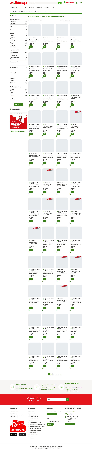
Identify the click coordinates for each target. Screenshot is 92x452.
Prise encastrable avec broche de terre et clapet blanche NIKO (34, 273)
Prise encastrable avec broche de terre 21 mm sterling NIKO (62, 215)
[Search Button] (60, 3)
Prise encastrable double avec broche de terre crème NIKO (48, 302)
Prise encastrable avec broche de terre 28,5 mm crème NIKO (34, 331)
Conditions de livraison (34, 416)
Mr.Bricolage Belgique (70, 411)
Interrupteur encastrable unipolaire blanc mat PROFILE (34, 70)
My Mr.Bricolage (14, 416)
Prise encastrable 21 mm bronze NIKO (33, 98)
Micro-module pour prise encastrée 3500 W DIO (76, 41)
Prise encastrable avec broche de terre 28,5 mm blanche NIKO (48, 244)
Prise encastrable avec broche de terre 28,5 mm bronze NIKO (48, 128)
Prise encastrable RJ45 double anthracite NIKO (62, 127)
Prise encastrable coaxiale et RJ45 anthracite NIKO (74, 128)
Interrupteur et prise (29, 11)
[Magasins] (36, 387)
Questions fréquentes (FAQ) (35, 422)
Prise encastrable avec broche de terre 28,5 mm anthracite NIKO (62, 157)
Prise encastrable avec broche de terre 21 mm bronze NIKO (34, 128)
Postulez (49, 424)
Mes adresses (14, 413)
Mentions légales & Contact (44, 446)
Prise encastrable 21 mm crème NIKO (33, 301)
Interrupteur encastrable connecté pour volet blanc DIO (61, 41)
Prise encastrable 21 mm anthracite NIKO (75, 156)
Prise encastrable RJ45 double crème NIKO (62, 301)
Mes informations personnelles (17, 415)
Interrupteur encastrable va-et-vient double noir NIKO (62, 361)
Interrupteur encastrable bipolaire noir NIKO (48, 361)
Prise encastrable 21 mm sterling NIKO (33, 214)
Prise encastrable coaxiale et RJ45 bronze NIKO (62, 99)
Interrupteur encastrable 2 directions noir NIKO (47, 331)
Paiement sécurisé (33, 418)
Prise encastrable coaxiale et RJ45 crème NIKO (62, 273)
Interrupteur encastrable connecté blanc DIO (48, 41)
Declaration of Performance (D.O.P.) (37, 424)
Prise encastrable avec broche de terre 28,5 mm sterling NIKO (76, 186)
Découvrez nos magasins (17, 131)
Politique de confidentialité (35, 428)
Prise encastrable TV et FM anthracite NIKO (34, 156)
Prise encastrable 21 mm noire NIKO (47, 69)
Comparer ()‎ (78, 20)
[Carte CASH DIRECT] (61, 387)
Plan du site (31, 438)
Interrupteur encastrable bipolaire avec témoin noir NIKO (76, 361)
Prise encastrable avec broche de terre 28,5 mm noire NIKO (76, 70)
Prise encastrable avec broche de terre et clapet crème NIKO (62, 331)
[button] (80, 3)
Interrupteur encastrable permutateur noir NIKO (76, 331)
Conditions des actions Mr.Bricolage (36, 426)
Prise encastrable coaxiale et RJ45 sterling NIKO (47, 186)
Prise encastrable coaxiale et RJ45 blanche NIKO (33, 244)
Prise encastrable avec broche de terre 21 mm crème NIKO (76, 302)
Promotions (31, 411)
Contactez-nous (32, 415)
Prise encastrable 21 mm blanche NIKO (61, 243)
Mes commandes (14, 411)
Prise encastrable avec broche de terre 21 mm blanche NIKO (48, 273)
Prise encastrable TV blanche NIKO (47, 214)
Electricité (15, 11)
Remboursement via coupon (35, 430)
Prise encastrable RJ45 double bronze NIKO (48, 98)
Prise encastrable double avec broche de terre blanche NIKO (76, 244)
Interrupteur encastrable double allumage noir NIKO (33, 361)
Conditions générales (57, 446)
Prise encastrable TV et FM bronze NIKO (76, 98)
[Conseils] (12, 387)
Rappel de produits (33, 432)
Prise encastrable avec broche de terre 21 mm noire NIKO (62, 70)
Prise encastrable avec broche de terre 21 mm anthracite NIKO (48, 157)
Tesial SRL (57, 448)
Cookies (31, 436)
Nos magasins (32, 413)
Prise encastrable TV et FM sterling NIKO (62, 185)
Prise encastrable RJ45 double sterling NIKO (34, 185)
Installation (21, 11)
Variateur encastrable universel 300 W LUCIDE (34, 41)
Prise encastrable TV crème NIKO (75, 272)
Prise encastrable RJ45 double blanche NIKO (76, 214)
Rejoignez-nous (51, 413)
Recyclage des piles (33, 434)
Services (31, 420)
